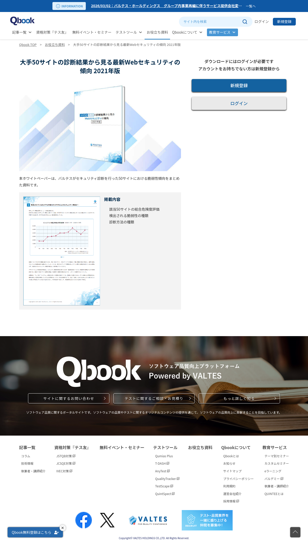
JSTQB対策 (65, 456)
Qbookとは (231, 456)
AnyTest (162, 471)
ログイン (262, 21)
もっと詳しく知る (239, 398)
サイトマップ (232, 471)
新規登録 (284, 21)
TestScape (164, 486)
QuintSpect (165, 493)
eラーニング (273, 471)
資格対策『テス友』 (52, 32)
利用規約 (229, 486)
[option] (167, 6)
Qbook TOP (28, 44)
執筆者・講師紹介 (33, 471)
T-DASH (162, 463)
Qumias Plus (164, 456)
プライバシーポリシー (238, 478)
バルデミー (273, 478)
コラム (25, 456)
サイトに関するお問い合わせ (68, 398)
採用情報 (231, 501)
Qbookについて (184, 32)
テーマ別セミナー (276, 456)
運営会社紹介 (232, 493)
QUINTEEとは (274, 493)
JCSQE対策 (65, 463)
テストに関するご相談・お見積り (153, 398)
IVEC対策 (64, 471)
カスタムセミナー (276, 463)
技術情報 (27, 463)
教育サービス (219, 32)
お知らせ (229, 463)
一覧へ (251, 6)
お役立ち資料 (157, 32)
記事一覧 (19, 32)
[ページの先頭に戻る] (295, 532)
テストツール (126, 32)
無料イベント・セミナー (91, 32)
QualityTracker (167, 478)
